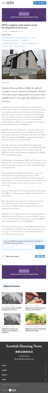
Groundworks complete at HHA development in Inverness (11, 309)
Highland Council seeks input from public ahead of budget (35, 330)
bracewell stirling (23, 37)
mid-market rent (19, 46)
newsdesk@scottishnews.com (25, 359)
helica (34, 37)
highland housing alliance (30, 43)
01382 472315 (25, 356)
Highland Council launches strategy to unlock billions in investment (10, 331)
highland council (8, 37)
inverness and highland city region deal (11, 43)
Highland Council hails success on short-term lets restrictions (35, 309)
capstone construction (11, 40)
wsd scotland (7, 46)
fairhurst (24, 40)
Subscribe (40, 247)
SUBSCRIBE (40, 3)
